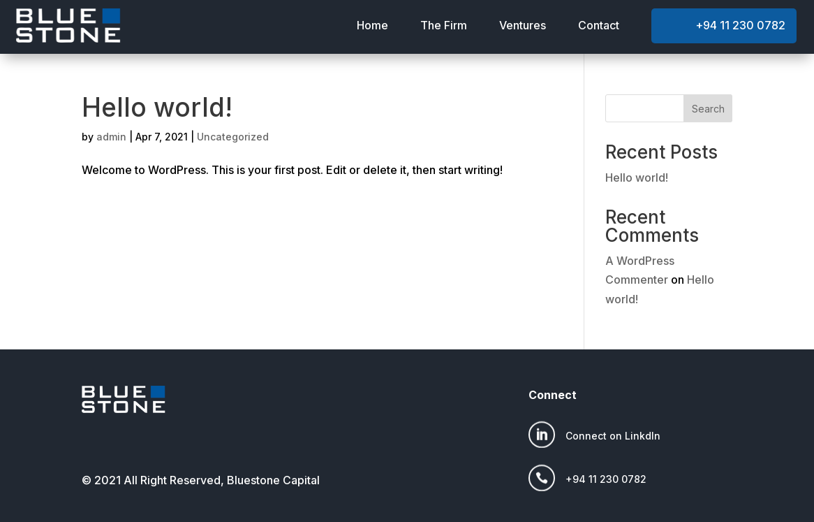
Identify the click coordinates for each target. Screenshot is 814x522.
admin (111, 137)
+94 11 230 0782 (740, 25)
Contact (598, 25)
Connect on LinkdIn (612, 436)
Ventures (522, 25)
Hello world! (157, 107)
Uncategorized (233, 137)
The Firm (443, 25)
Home (372, 25)
